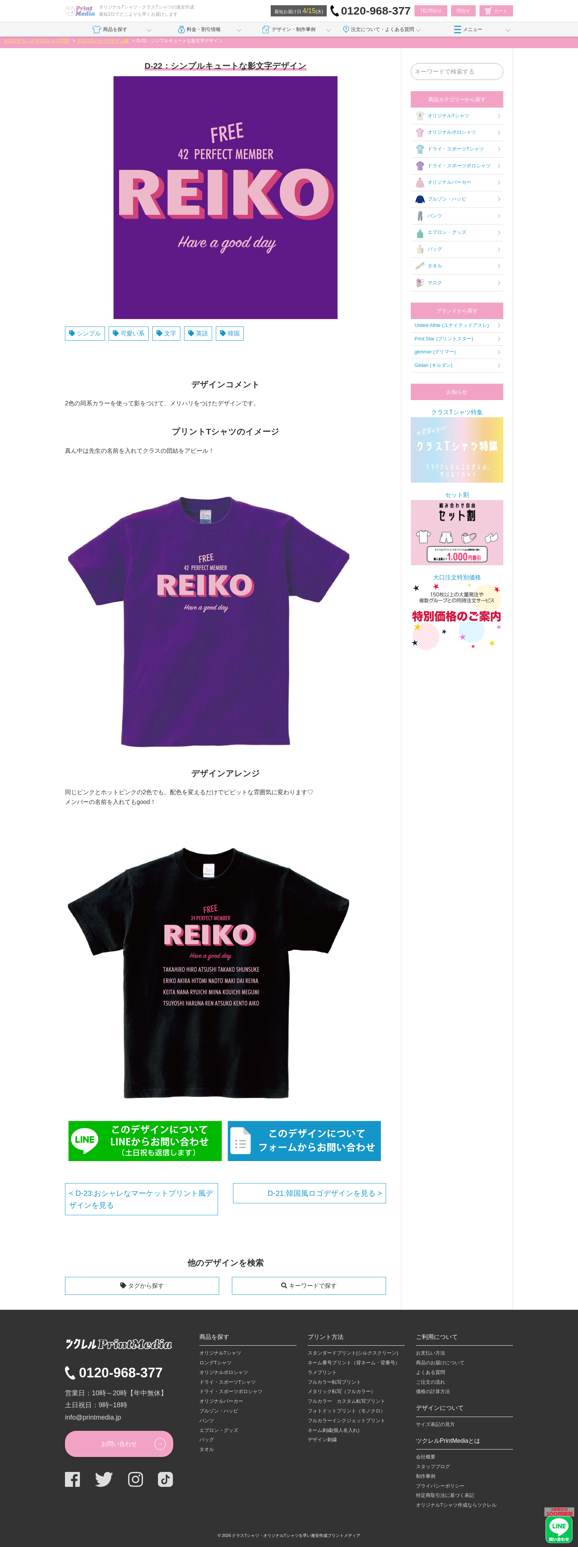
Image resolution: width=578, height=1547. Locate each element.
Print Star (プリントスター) (443, 338)
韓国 (234, 333)
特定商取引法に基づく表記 (445, 1495)
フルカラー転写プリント (334, 1382)
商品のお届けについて (440, 1362)
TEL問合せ (431, 10)
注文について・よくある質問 (378, 29)
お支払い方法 (430, 1353)
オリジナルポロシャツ (445, 132)
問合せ (463, 10)
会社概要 (425, 1457)
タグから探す (146, 1286)
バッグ (428, 249)
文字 (170, 333)
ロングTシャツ (215, 1362)
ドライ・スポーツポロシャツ (452, 165)
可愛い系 (132, 333)
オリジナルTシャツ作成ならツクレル (456, 1505)
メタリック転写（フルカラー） (342, 1391)
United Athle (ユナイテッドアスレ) (451, 325)
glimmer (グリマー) (435, 352)
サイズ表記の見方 (435, 1424)
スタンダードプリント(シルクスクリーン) (353, 1353)
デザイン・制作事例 (289, 29)
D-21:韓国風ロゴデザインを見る (322, 1193)
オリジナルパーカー (442, 182)
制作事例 (425, 1476)
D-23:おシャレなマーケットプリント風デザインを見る (141, 1199)
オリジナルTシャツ (441, 115)
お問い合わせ (119, 1444)
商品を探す (109, 29)
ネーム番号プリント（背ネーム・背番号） (354, 1362)
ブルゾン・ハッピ (440, 199)
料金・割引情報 (199, 29)
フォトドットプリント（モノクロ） (346, 1411)
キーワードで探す (313, 1286)
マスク (428, 282)
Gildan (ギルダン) (433, 365)
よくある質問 (430, 1372)
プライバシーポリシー (440, 1486)
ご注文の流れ (430, 1382)
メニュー (468, 29)
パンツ (428, 216)
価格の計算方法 (433, 1391)
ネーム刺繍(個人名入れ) (334, 1430)
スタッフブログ (433, 1466)
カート (496, 11)
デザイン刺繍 (322, 1439)
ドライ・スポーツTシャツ (449, 149)
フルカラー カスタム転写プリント (346, 1401)
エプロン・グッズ (440, 232)
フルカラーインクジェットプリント (346, 1420)
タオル (428, 266)
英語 (202, 333)
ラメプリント (322, 1372)
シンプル (89, 333)
